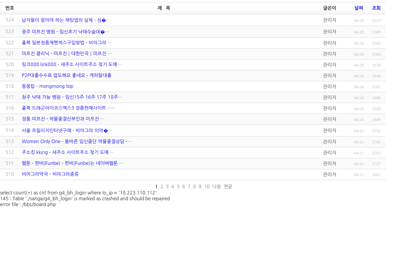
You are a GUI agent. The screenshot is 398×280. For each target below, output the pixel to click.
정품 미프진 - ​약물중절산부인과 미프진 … (63, 119)
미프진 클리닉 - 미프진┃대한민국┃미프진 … (67, 53)
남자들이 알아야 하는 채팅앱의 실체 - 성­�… (66, 20)
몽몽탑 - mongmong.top (47, 86)
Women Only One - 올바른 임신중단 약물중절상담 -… (77, 141)
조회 (376, 8)
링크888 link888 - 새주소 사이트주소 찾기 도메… (72, 64)
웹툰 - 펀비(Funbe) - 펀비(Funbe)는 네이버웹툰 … (73, 163)
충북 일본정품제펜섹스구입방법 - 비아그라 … (67, 42)
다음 (216, 186)
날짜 (358, 8)
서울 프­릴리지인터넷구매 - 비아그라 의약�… (67, 130)
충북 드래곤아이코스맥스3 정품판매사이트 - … (68, 108)
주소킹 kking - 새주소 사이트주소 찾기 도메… (67, 152)
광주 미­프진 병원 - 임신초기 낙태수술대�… (65, 32)
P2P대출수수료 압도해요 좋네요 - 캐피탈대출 (67, 75)
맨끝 (227, 186)
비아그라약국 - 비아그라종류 (50, 174)
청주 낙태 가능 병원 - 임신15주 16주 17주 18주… (72, 97)
